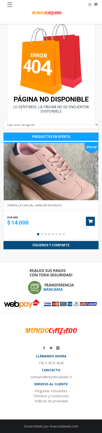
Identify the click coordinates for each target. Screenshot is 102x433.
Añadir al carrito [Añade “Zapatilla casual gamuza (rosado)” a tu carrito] (90, 221)
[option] (51, 191)
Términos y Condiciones (51, 396)
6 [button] (56, 234)
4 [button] (49, 234)
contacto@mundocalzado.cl (51, 377)
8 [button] (64, 234)
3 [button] (45, 234)
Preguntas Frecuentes (51, 391)
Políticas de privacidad (51, 401)
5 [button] (53, 234)
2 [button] (42, 234)
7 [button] (60, 234)
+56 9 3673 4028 (51, 363)
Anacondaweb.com (64, 426)
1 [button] (38, 234)
